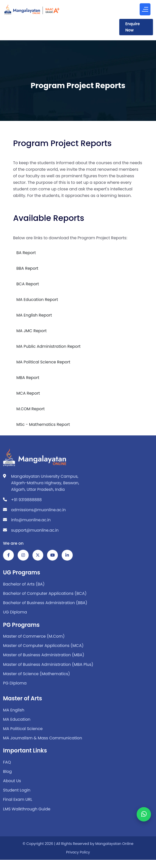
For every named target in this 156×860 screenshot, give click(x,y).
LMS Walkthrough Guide (26, 809)
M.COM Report (30, 409)
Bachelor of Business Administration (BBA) (45, 603)
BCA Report (27, 284)
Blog (7, 772)
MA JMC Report (31, 331)
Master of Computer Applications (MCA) (43, 646)
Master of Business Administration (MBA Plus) (48, 664)
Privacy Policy (78, 852)
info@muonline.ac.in (31, 520)
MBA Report (27, 378)
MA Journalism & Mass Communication (42, 738)
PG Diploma (15, 683)
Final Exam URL (17, 800)
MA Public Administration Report (48, 346)
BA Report (26, 253)
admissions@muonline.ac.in (38, 509)
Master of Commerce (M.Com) (34, 636)
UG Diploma (15, 612)
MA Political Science (23, 729)
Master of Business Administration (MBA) (43, 655)
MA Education (16, 719)
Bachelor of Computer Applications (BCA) (45, 594)
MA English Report (34, 315)
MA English (13, 710)
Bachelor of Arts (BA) (24, 584)
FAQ (7, 762)
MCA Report (28, 393)
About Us (12, 781)
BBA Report (27, 268)
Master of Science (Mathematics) (36, 674)
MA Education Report (37, 299)
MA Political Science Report (43, 362)
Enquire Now (132, 27)
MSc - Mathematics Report (43, 424)
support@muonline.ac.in (35, 530)
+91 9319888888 (26, 499)
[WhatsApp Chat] (143, 810)
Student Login (16, 790)
